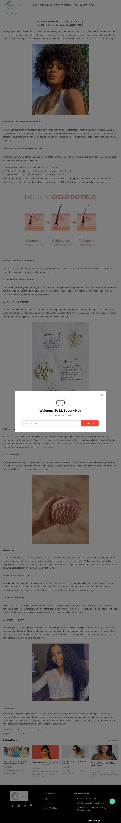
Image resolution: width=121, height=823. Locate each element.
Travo (112, 801)
